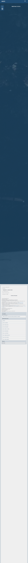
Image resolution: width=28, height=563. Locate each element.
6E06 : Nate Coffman (6, 337)
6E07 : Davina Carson (6, 339)
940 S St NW (21, 302)
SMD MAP (4, 320)
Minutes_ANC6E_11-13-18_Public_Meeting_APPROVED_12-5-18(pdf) (11, 316)
